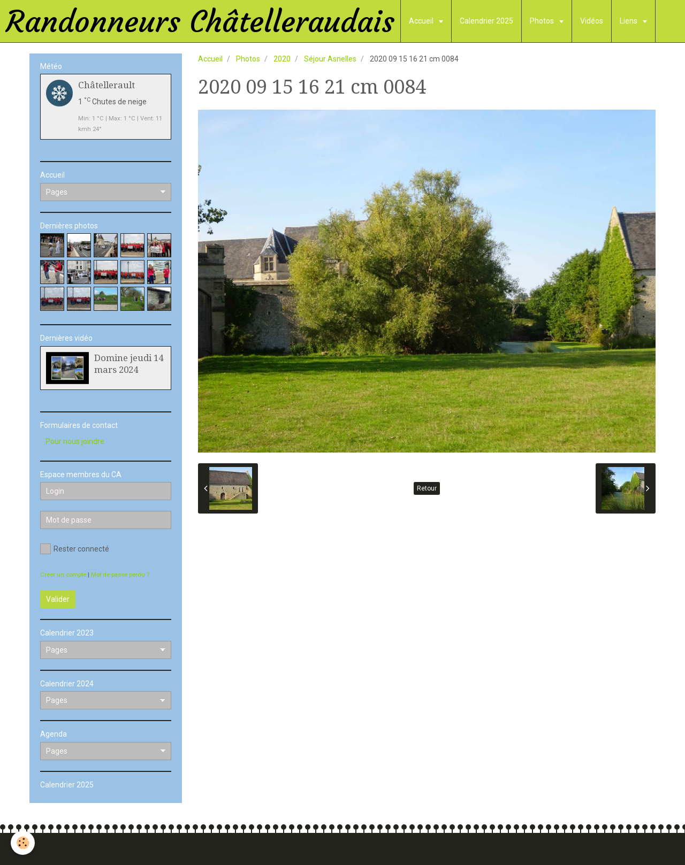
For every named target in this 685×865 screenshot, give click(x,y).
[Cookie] (23, 843)
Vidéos (591, 21)
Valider (58, 599)
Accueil (422, 21)
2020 (282, 59)
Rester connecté (74, 549)
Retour (427, 488)
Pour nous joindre (74, 441)
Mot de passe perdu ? (120, 574)
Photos (542, 21)
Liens (629, 21)
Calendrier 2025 (486, 21)
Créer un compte (63, 574)
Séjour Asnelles (330, 59)
